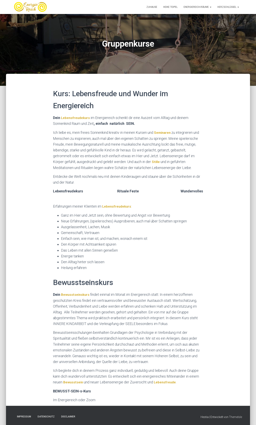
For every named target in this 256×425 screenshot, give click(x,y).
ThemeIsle (235, 416)
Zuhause (151, 7)
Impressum (24, 415)
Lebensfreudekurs (76, 118)
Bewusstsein (73, 381)
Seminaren (163, 132)
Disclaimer (68, 415)
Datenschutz (46, 415)
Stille (156, 161)
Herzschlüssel (228, 7)
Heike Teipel (170, 7)
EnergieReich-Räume (197, 7)
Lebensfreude (166, 381)
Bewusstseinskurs (76, 294)
